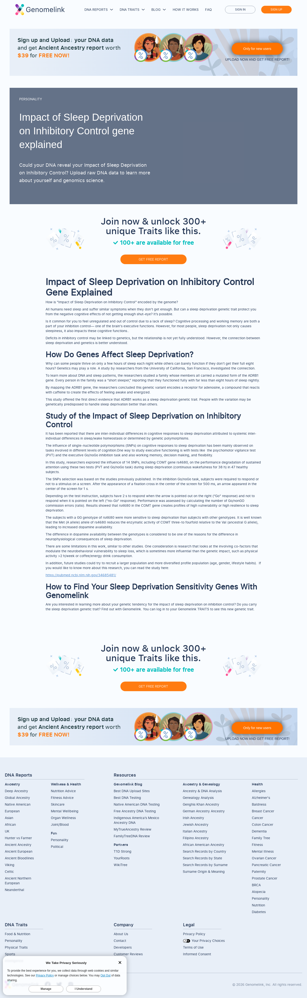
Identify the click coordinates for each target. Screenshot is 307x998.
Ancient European (18, 851)
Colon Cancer (262, 824)
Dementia (259, 831)
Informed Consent (197, 954)
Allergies (259, 791)
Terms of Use (193, 947)
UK (7, 831)
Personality (59, 840)
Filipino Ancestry (196, 838)
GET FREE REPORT (153, 259)
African (10, 824)
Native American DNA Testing (137, 804)
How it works (186, 9)
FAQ (208, 9)
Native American (17, 804)
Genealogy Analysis (198, 797)
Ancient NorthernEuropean (18, 880)
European (12, 811)
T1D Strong (122, 851)
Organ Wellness (63, 817)
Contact (120, 940)
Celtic (9, 871)
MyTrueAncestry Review (132, 829)
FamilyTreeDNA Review (132, 836)
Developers (123, 947)
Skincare (58, 804)
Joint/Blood (60, 824)
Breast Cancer (263, 811)
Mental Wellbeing (64, 811)
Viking (9, 864)
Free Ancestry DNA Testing (135, 811)
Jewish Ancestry (195, 824)
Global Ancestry (17, 797)
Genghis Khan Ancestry (201, 804)
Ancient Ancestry (18, 844)
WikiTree (120, 864)
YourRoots (122, 858)
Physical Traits (16, 947)
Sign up (276, 9)
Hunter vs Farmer (18, 838)
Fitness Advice (62, 797)
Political (57, 846)
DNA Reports (96, 9)
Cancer (257, 817)
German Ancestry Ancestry (204, 811)
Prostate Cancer (264, 878)
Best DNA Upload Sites (132, 791)
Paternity (259, 871)
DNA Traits (129, 9)
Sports (10, 954)
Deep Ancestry (16, 791)
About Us (121, 934)
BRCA (256, 885)
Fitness (257, 844)
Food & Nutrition (17, 934)
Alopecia (259, 891)
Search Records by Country (204, 851)
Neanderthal (14, 889)
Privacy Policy (194, 934)
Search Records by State (202, 858)
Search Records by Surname (205, 864)
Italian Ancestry (195, 831)
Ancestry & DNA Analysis (202, 791)
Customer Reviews (128, 954)
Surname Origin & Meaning (204, 871)
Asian (9, 817)
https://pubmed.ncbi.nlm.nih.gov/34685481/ (81, 575)
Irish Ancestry (193, 817)
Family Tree (261, 838)
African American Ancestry (203, 844)
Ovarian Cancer (264, 858)
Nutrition (258, 905)
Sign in (240, 9)
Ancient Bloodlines (19, 858)
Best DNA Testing (127, 797)
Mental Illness (263, 851)
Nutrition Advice (63, 791)
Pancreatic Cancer (266, 864)
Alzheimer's (261, 797)
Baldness (259, 804)
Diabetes (259, 911)
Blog (155, 9)
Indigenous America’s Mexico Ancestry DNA (136, 820)
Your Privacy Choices (204, 940)
